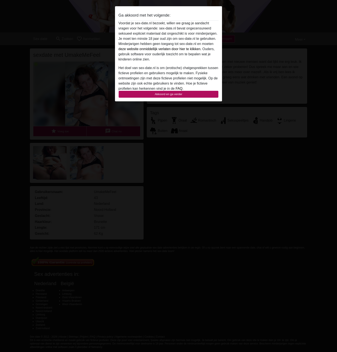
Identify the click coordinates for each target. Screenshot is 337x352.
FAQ (179, 88)
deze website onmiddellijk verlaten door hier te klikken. (159, 49)
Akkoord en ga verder (168, 94)
